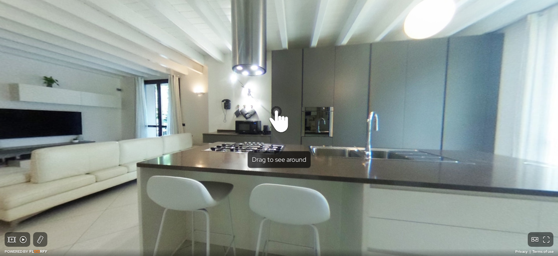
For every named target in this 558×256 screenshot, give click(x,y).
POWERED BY (26, 251)
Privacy (521, 251)
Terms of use (543, 251)
